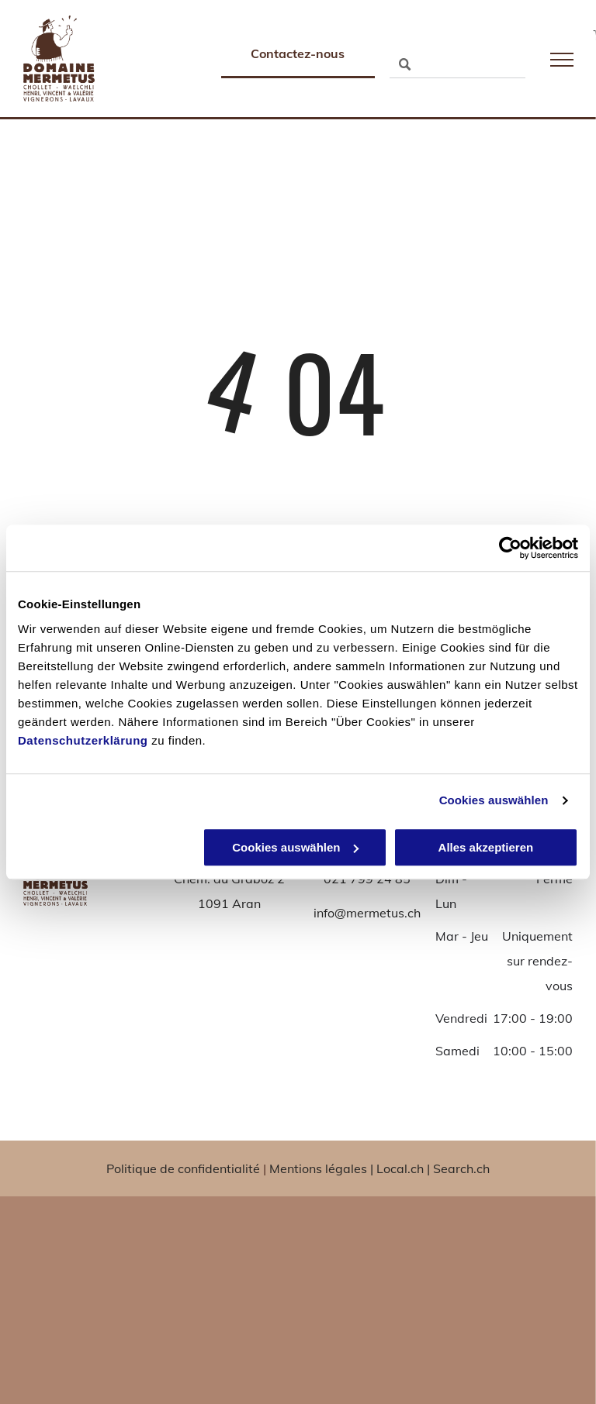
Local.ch (400, 1168)
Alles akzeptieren (486, 847)
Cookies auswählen (494, 800)
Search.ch (461, 1168)
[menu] (562, 60)
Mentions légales (318, 1168)
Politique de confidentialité (183, 1168)
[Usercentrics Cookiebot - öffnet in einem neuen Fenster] (510, 547)
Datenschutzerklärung (83, 740)
